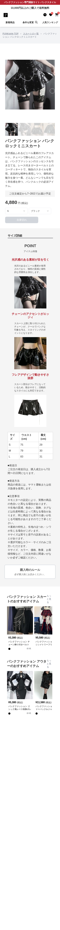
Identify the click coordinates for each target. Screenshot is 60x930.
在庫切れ (22, 219)
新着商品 (10, 22)
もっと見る (49, 598)
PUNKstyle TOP (11, 33)
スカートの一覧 (31, 33)
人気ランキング (50, 22)
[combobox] (16, 211)
